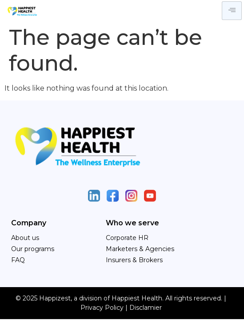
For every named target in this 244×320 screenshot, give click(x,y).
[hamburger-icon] (232, 10)
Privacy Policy (102, 308)
